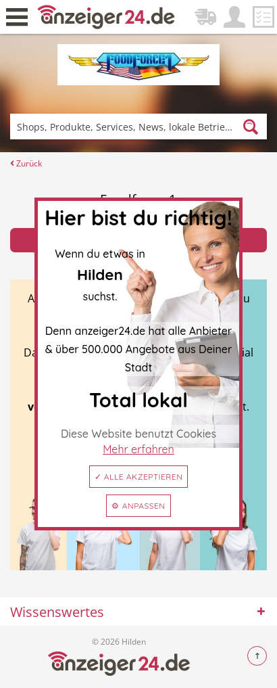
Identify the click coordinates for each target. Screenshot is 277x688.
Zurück (26, 163)
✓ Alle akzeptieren (139, 477)
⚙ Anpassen (138, 506)
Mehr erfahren (138, 449)
